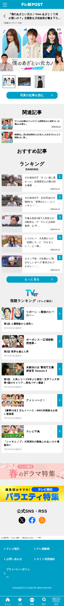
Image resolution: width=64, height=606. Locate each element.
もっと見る (32, 279)
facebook (32, 520)
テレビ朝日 (12, 548)
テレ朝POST (32, 4)
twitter (22, 520)
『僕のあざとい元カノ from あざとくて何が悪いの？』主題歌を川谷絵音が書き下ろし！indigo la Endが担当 (29, 537)
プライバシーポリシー (18, 573)
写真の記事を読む (32, 95)
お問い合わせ (14, 559)
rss (42, 520)
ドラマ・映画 (15, 537)
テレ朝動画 (43, 548)
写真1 (39, 537)
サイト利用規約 (46, 559)
